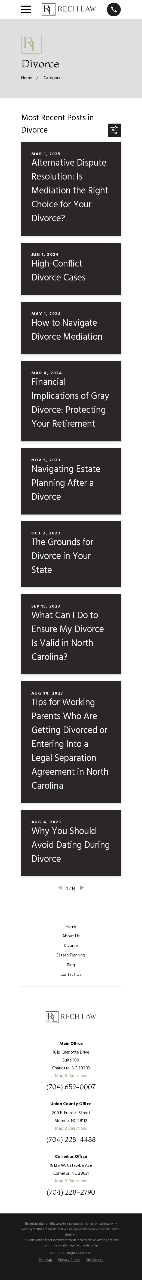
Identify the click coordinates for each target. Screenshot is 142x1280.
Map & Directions (71, 1075)
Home (71, 926)
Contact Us (70, 974)
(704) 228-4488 (71, 1139)
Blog (71, 965)
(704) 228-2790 (71, 1192)
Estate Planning (71, 955)
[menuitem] (45, 1260)
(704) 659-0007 (70, 1087)
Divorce (71, 945)
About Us (71, 936)
